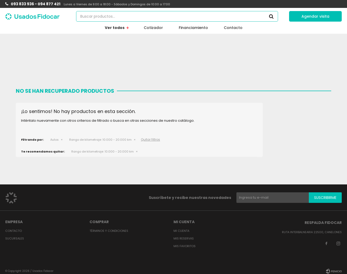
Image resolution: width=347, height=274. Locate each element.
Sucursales (14, 238)
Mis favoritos (185, 246)
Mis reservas (184, 238)
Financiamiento (193, 27)
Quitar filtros (150, 139)
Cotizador (153, 27)
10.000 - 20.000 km (100, 140)
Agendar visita (315, 16)
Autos (54, 140)
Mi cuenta (181, 231)
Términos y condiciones (109, 231)
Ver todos (115, 27)
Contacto (233, 27)
